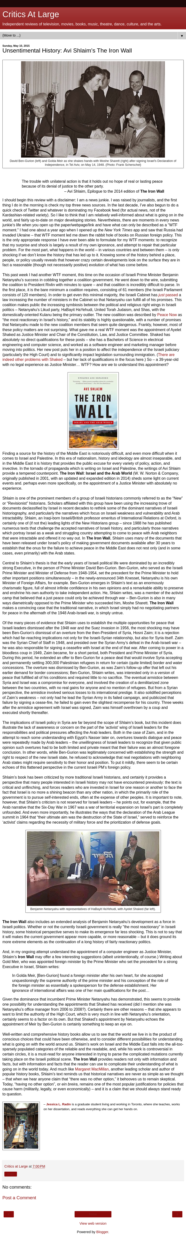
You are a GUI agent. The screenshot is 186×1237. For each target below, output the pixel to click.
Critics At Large (30, 14)
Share (11, 1174)
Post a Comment (19, 1197)
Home (93, 1214)
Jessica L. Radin (58, 1104)
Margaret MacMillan (92, 1069)
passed (167, 295)
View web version (93, 1223)
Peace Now (167, 315)
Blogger (102, 1232)
